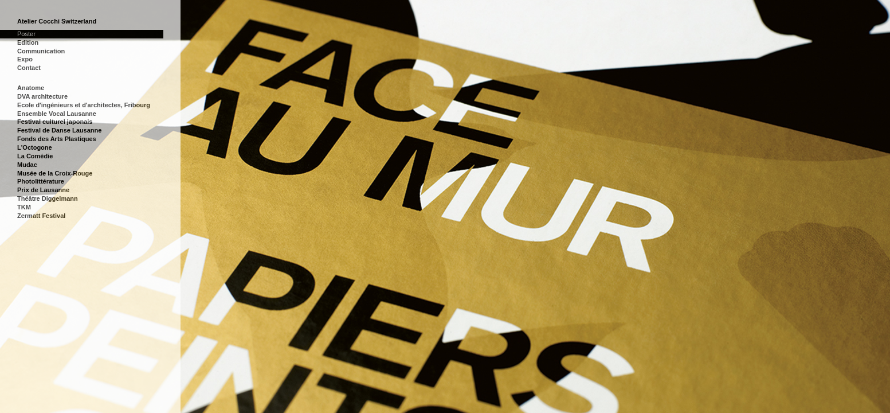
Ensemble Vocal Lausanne (56, 113)
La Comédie (35, 156)
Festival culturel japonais (54, 121)
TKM (24, 207)
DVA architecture (42, 96)
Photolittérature (40, 181)
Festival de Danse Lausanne (59, 130)
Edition (27, 42)
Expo (25, 59)
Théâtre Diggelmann (47, 198)
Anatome (30, 87)
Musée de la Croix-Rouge (54, 173)
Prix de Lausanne (43, 189)
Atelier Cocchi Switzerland (56, 21)
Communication (41, 51)
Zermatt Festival (41, 215)
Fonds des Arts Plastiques (56, 138)
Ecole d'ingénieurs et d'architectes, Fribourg (83, 105)
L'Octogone (34, 147)
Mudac (27, 164)
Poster (26, 33)
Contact (29, 67)
